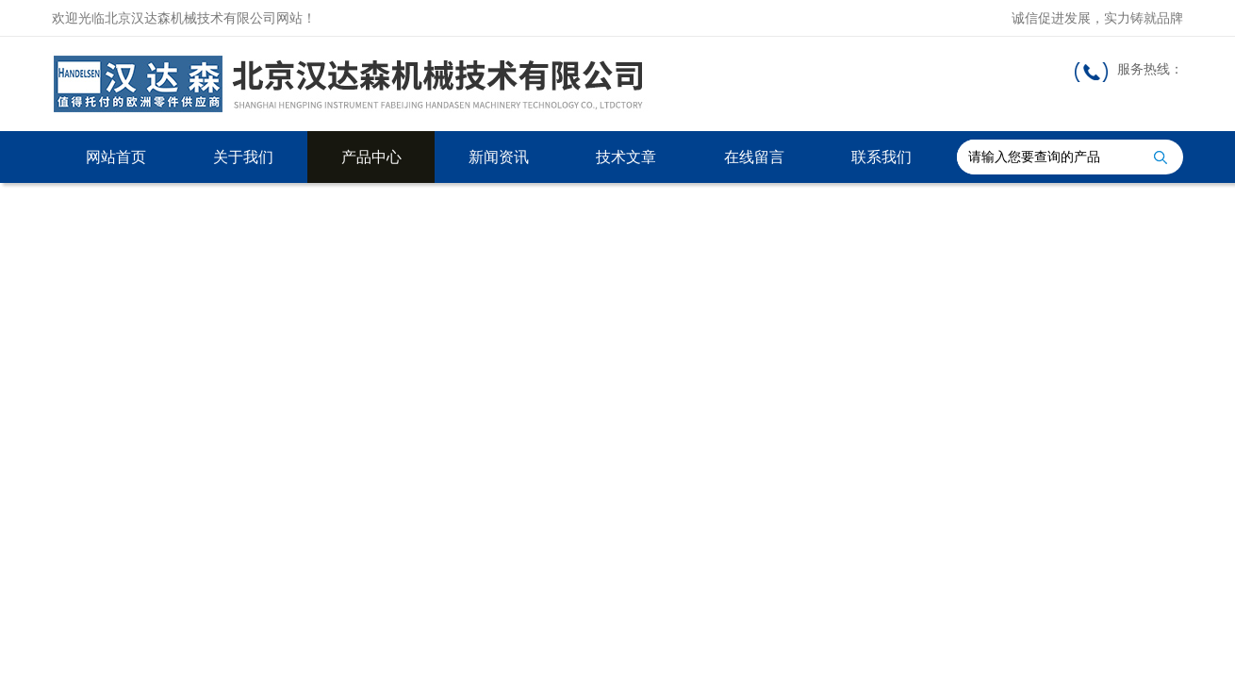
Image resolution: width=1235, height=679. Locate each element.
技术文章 (626, 157)
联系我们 (881, 157)
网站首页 (116, 157)
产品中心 (371, 157)
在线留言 (754, 157)
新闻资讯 (499, 157)
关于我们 (243, 157)
